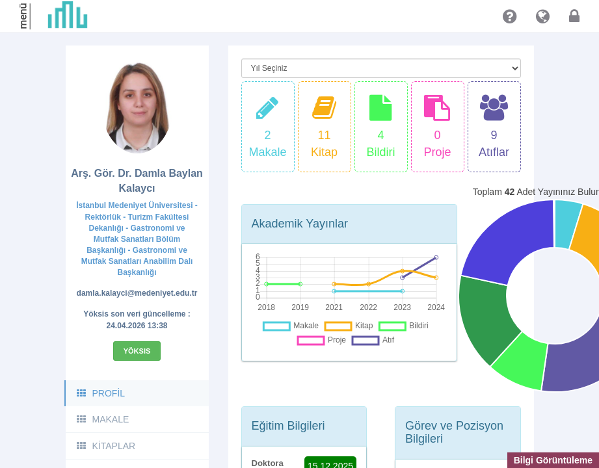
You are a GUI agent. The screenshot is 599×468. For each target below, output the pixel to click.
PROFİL (100, 393)
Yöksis (137, 351)
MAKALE (102, 419)
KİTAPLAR (105, 446)
